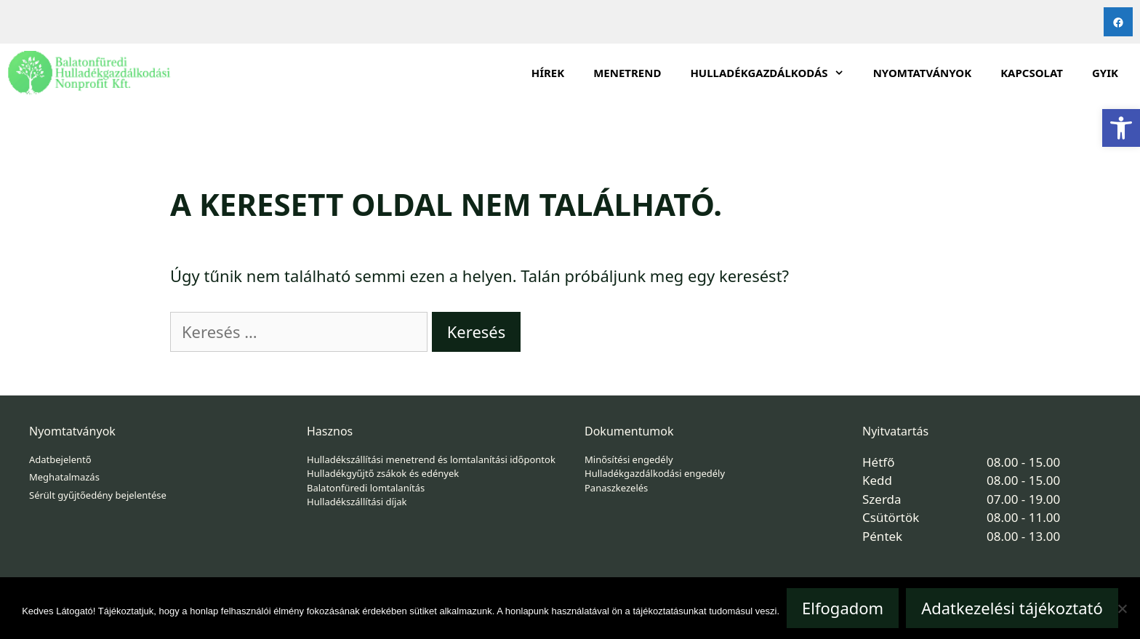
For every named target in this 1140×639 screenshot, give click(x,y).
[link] (1121, 128)
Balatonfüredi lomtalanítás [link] (366, 487)
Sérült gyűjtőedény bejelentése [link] (97, 495)
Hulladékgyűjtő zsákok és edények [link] (383, 473)
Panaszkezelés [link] (616, 487)
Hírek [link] (548, 72)
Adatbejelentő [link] (60, 459)
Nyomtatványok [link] (922, 72)
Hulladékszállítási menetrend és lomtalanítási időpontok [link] (431, 459)
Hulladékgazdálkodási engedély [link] (655, 473)
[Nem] (1122, 608)
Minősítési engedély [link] (629, 459)
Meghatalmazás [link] (64, 476)
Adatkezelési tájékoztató (1012, 608)
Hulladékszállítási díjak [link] (357, 501)
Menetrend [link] (627, 72)
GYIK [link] (1105, 72)
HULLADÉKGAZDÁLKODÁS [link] (774, 73)
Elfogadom (842, 608)
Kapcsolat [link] (1031, 72)
